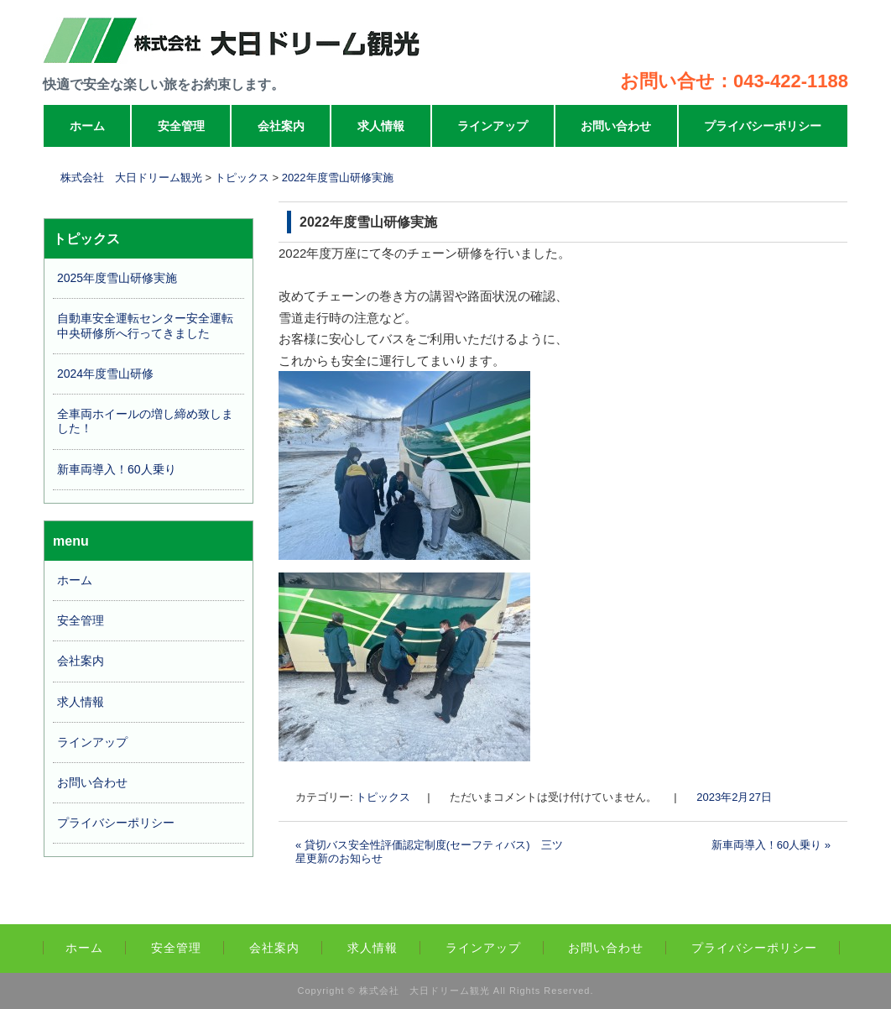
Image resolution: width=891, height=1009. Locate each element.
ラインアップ (492, 126)
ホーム (87, 126)
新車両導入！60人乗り (771, 845)
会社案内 (281, 126)
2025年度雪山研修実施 (117, 278)
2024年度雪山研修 (105, 373)
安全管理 (181, 126)
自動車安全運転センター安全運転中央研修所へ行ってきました (145, 325)
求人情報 (380, 126)
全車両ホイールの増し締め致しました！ (145, 421)
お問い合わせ (616, 126)
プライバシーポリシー (762, 126)
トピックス (383, 797)
